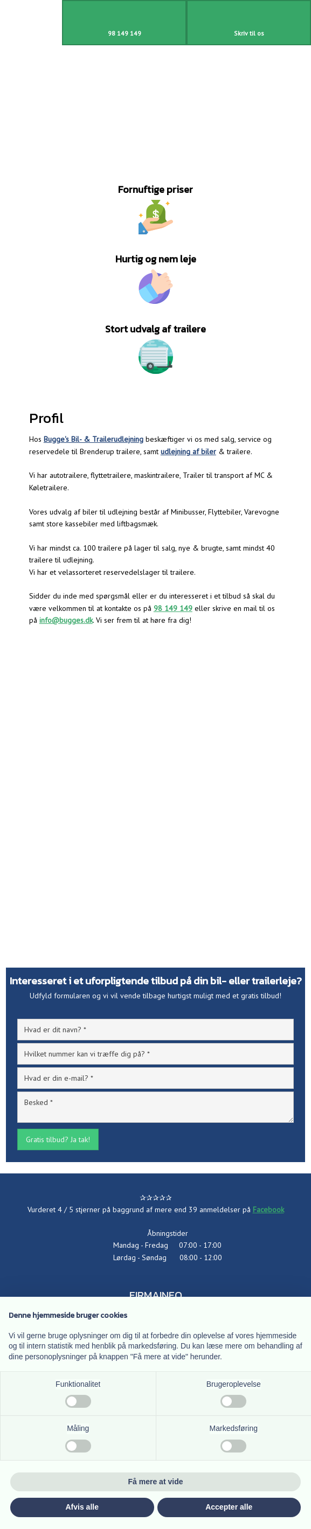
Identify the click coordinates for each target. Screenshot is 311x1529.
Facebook (268, 1209)
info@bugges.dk (66, 620)
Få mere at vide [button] (155, 1481)
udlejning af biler (188, 451)
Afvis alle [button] (82, 1507)
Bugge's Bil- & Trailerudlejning (93, 439)
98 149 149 (173, 608)
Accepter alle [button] (228, 1507)
